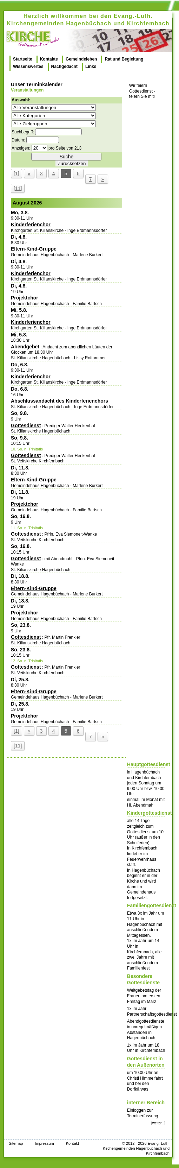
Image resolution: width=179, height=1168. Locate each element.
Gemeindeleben (81, 59)
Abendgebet (25, 346)
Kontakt (72, 1143)
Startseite (22, 59)
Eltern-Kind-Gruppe (34, 249)
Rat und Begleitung (124, 59)
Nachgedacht (64, 66)
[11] (18, 188)
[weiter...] (158, 1123)
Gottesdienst (26, 425)
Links (90, 66)
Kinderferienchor (31, 224)
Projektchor (24, 298)
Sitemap (16, 1143)
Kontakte (49, 59)
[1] (16, 173)
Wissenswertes (28, 66)
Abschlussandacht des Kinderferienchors (59, 401)
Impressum (44, 1143)
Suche (67, 156)
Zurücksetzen (72, 163)
